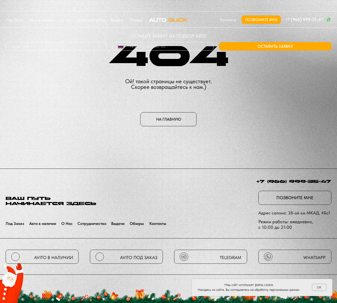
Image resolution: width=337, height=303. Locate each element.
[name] (56, 46)
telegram (230, 257)
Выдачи (117, 20)
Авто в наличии (42, 20)
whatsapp (314, 257)
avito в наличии (53, 257)
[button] (261, 19)
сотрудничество (91, 20)
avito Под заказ (138, 257)
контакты (228, 20)
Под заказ (14, 20)
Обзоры (136, 20)
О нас (66, 20)
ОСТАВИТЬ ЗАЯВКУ (275, 46)
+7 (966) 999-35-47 (304, 19)
